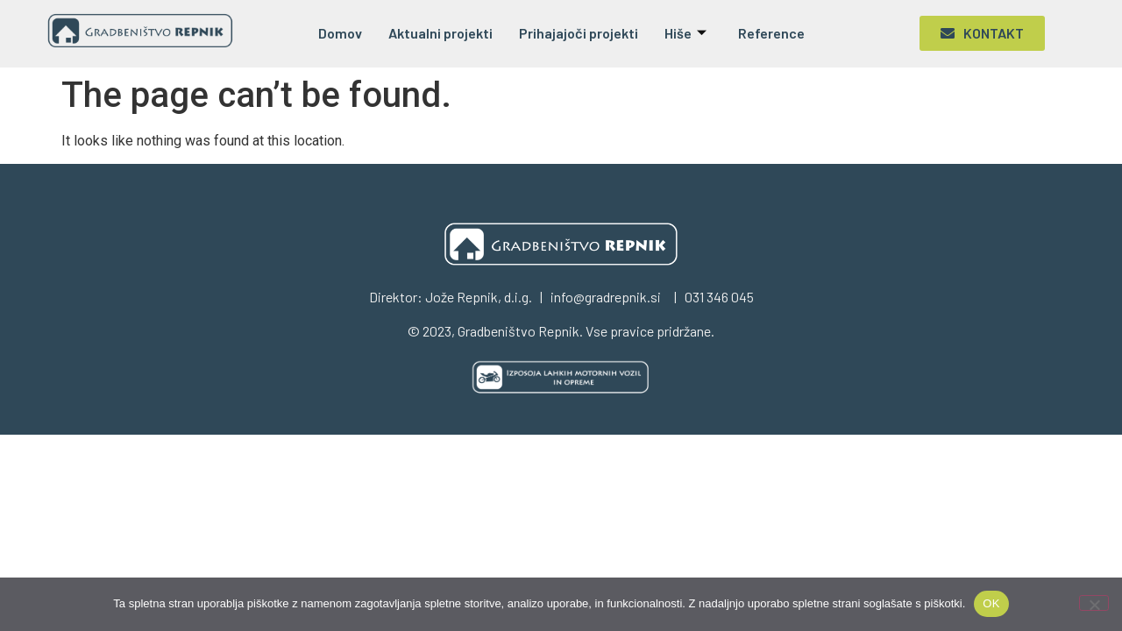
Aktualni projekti (440, 33)
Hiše (685, 33)
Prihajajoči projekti (578, 33)
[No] (1094, 603)
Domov (340, 33)
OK (991, 603)
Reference (771, 33)
